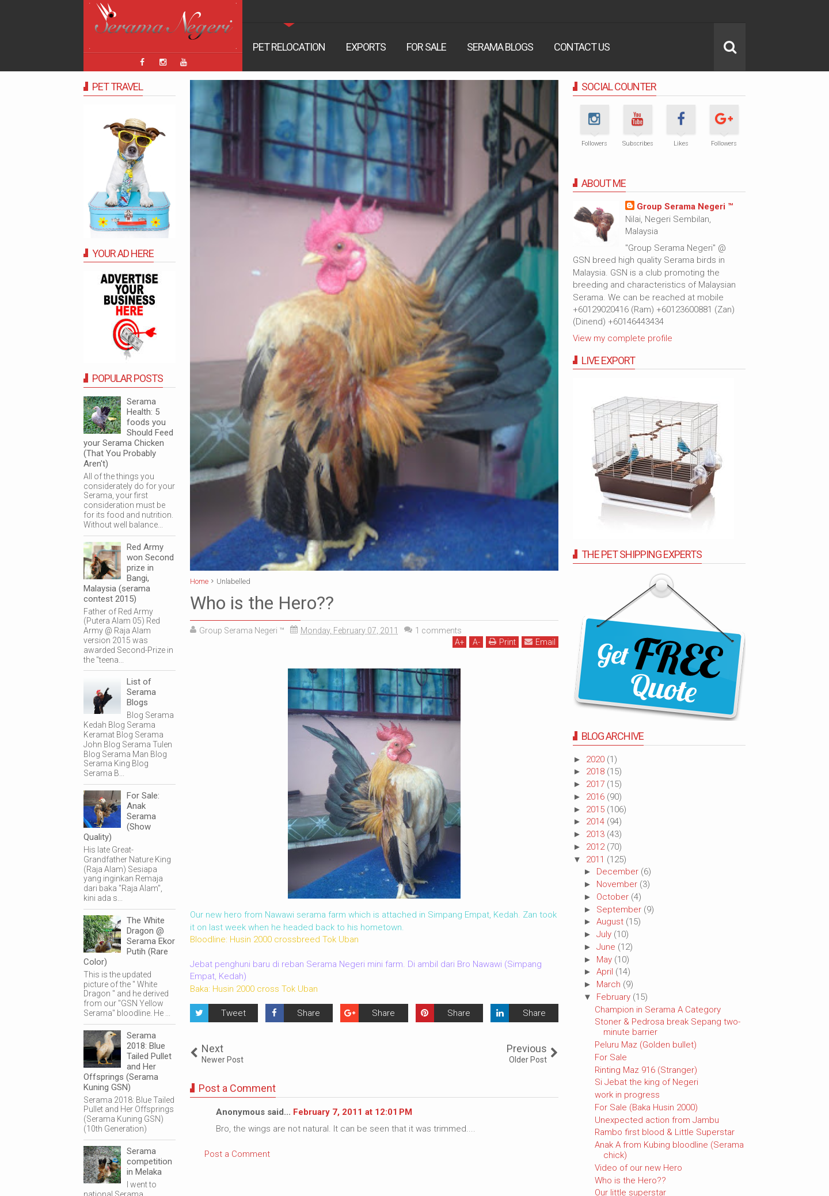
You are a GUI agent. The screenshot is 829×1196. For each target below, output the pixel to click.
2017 (596, 784)
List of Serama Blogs (141, 692)
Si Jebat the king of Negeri (646, 1082)
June (607, 947)
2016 (596, 797)
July (605, 934)
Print (502, 641)
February (614, 997)
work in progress (627, 1095)
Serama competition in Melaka (149, 1161)
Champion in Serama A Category (658, 1009)
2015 (596, 809)
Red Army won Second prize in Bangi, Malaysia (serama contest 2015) (128, 573)
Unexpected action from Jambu (657, 1120)
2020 (596, 759)
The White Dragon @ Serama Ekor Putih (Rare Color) (129, 941)
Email (540, 641)
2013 (596, 834)
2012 (596, 847)
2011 (596, 859)
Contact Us (582, 47)
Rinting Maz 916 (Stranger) (646, 1070)
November (618, 884)
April (605, 971)
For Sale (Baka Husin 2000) (646, 1107)
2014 (596, 821)
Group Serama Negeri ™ (685, 206)
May (605, 959)
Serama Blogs (500, 47)
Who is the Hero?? (630, 1180)
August (611, 921)
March (609, 984)
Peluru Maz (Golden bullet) (646, 1045)
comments (438, 630)
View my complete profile (622, 338)
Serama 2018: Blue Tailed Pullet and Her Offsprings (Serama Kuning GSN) (127, 1061)
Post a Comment (237, 1154)
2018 (596, 771)
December (618, 871)
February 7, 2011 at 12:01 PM (352, 1112)
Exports (366, 47)
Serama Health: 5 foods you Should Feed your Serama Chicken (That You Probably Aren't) (128, 432)
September (620, 909)
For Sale (426, 47)
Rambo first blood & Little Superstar (665, 1132)
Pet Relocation (289, 47)
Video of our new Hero (638, 1168)
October (613, 897)
